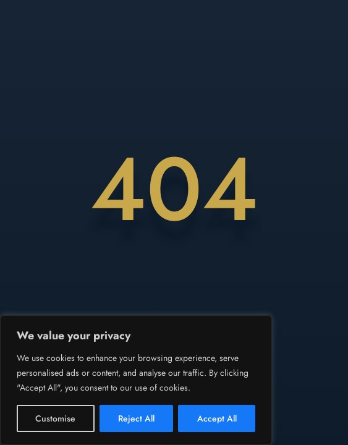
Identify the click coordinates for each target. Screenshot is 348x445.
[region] (136, 380)
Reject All (136, 418)
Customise (55, 418)
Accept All (217, 418)
